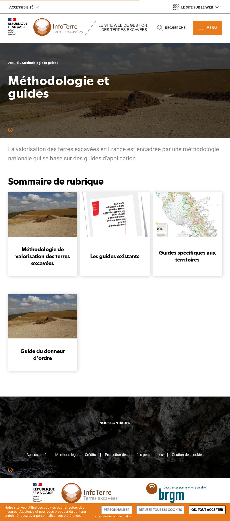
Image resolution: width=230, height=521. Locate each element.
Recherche (171, 28)
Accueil (13, 63)
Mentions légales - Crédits (75, 455)
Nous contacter (115, 423)
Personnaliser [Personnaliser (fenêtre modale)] (116, 510)
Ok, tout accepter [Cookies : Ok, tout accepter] (207, 510)
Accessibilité (24, 7)
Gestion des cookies (187, 455)
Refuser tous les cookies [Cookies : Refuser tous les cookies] (160, 510)
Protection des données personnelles (134, 455)
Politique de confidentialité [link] (113, 516)
